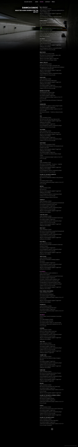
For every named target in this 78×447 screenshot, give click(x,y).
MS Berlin (42, 315)
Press (53, 2)
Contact (47, 2)
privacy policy (74, 445)
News (36, 2)
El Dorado (42, 271)
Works (41, 2)
